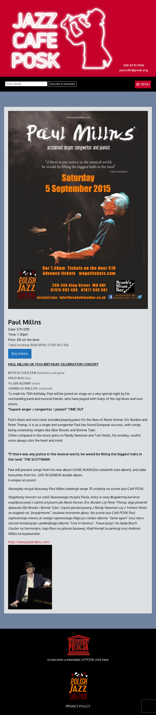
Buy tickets (20, 353)
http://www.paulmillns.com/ (29, 542)
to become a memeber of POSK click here (78, 660)
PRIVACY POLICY (78, 706)
